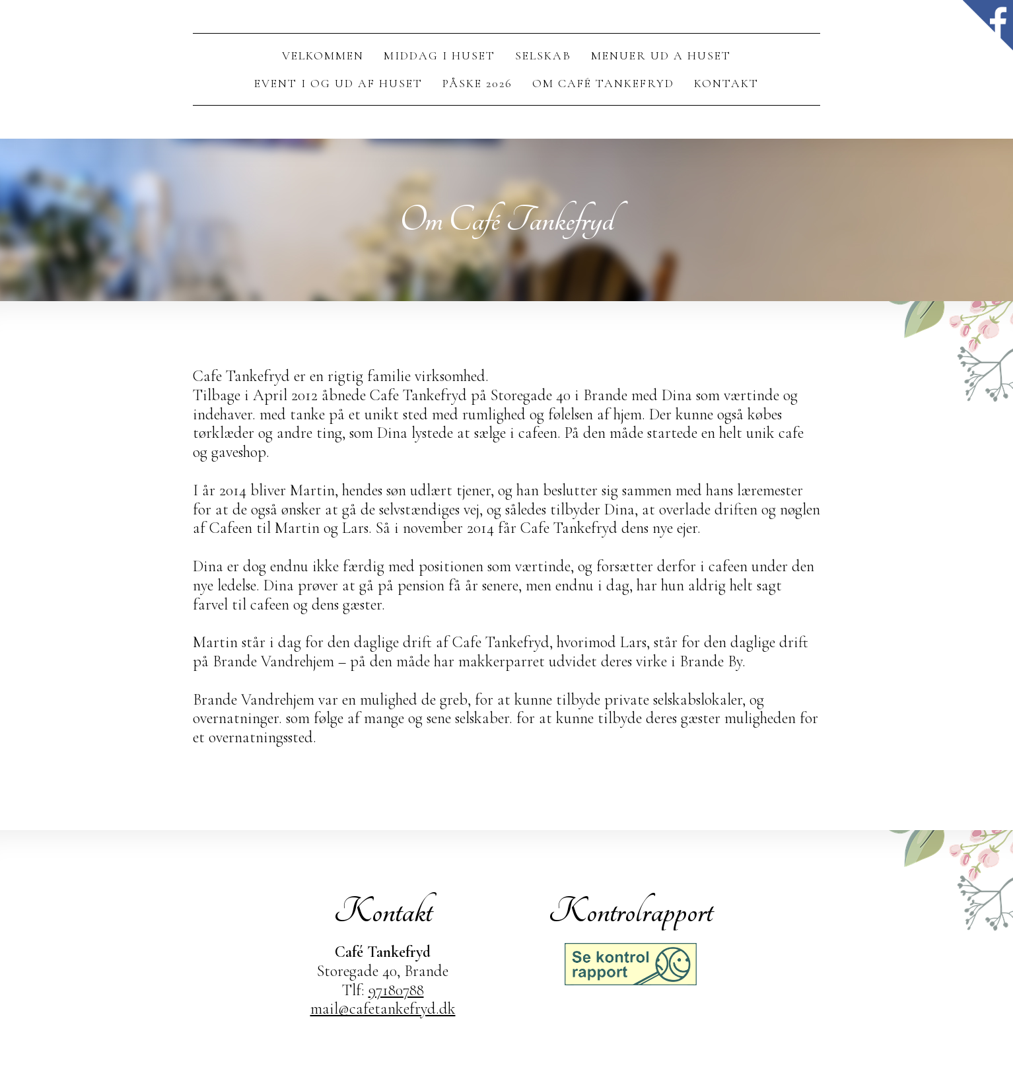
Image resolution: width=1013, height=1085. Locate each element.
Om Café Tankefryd (603, 83)
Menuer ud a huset (661, 55)
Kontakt (726, 83)
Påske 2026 (477, 83)
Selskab (543, 55)
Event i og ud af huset (338, 83)
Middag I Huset (439, 55)
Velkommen (323, 55)
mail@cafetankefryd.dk (383, 1008)
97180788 (396, 990)
